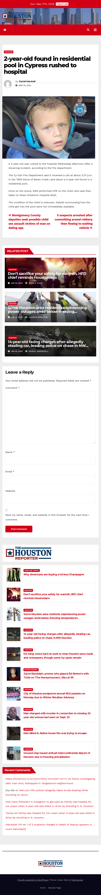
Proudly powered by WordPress (33, 880)
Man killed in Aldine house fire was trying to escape (55, 733)
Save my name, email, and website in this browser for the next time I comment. (47, 517)
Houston (8, 52)
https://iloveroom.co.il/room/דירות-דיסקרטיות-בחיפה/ (36, 778)
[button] (88, 29)
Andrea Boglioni (36, 317)
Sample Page (54, 888)
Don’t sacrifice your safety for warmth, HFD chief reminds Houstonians (47, 275)
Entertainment (31, 670)
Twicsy (9, 813)
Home (43, 888)
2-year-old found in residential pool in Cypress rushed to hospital (47, 65)
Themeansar (77, 880)
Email (9, 471)
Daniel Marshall (27, 81)
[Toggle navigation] (95, 30)
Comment (12, 387)
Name (10, 452)
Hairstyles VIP (14, 824)
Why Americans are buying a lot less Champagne (54, 574)
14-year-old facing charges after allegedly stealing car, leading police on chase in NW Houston (47, 346)
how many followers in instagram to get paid (33, 801)
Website (10, 490)
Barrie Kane (34, 283)
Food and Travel (31, 570)
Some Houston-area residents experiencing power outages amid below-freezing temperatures (47, 311)
